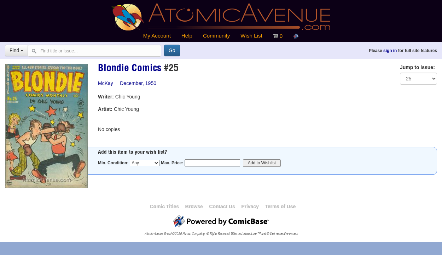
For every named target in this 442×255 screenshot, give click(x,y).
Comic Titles (164, 206)
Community (216, 36)
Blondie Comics (129, 69)
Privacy (249, 206)
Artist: (105, 109)
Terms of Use (280, 206)
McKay (105, 83)
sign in (390, 50)
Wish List (251, 36)
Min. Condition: (113, 162)
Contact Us (222, 206)
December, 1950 (138, 83)
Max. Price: (172, 162)
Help (186, 36)
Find (16, 50)
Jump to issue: (417, 67)
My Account (157, 36)
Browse (194, 206)
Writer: (106, 97)
